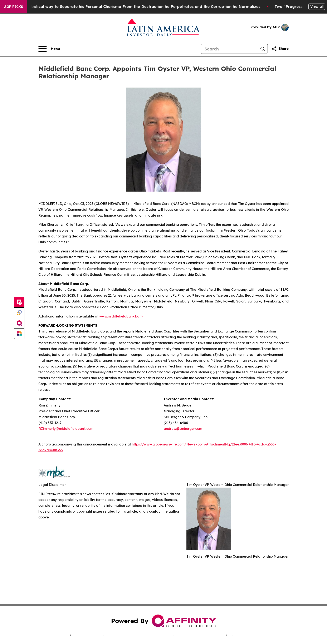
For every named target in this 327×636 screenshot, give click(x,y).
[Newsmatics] (19, 334)
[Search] (229, 49)
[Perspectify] (19, 313)
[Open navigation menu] (49, 49)
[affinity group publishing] (19, 323)
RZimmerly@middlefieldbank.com (66, 429)
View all (316, 6)
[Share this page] (280, 49)
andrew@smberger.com (183, 429)
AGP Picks (13, 7)
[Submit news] (19, 302)
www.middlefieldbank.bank (121, 316)
